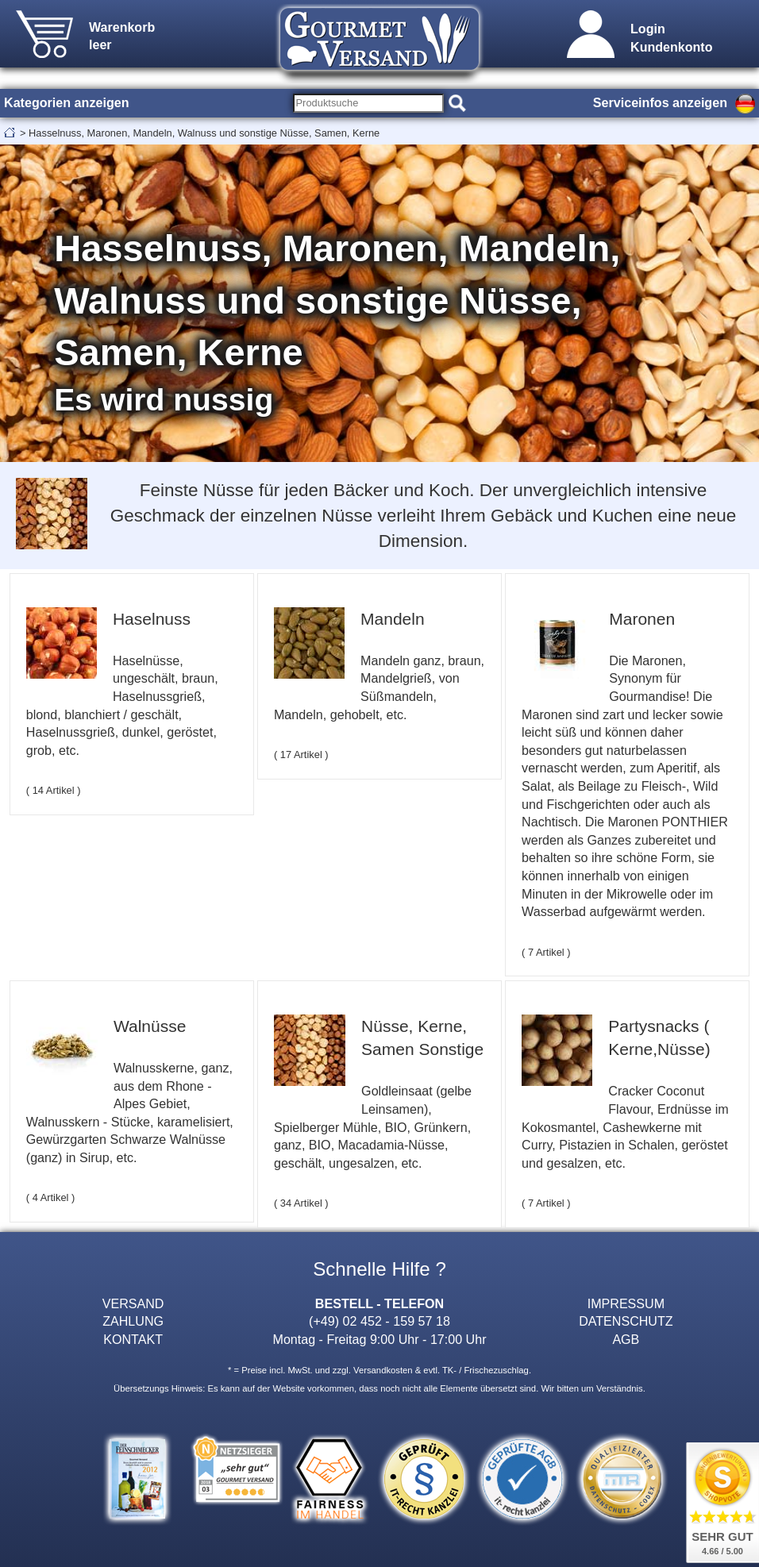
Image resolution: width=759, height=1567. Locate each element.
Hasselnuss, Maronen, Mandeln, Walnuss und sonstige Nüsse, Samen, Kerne (204, 133)
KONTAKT (133, 1339)
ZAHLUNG (133, 1321)
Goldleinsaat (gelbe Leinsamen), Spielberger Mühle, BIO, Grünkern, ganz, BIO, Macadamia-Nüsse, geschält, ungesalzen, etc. (373, 1126)
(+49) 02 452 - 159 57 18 (379, 1321)
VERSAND (133, 1303)
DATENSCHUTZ (626, 1321)
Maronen (642, 619)
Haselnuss (152, 619)
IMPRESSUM (626, 1303)
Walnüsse (150, 1026)
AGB (625, 1339)
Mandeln (392, 619)
